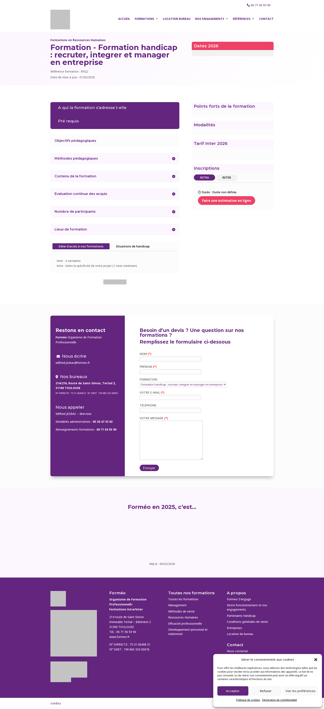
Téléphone (148, 405)
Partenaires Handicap (241, 616)
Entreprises (234, 628)
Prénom (146, 367)
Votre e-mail (150, 392)
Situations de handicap (133, 246)
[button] (316, 660)
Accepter (232, 691)
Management (177, 605)
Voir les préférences (301, 691)
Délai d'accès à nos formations (81, 246)
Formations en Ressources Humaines (78, 40)
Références (241, 19)
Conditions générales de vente (247, 622)
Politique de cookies (248, 700)
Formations (144, 19)
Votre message (152, 418)
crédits (55, 703)
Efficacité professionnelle (185, 623)
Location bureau (177, 19)
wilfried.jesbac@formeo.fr (73, 363)
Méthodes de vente (181, 611)
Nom (144, 354)
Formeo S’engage (239, 599)
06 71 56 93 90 (260, 5)
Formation (148, 379)
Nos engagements (209, 19)
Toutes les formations (183, 599)
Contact (266, 19)
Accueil (124, 19)
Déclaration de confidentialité (279, 700)
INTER (226, 177)
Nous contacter (237, 651)
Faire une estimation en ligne (226, 200)
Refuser (266, 691)
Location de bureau (240, 634)
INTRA (204, 177)
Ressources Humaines (183, 617)
